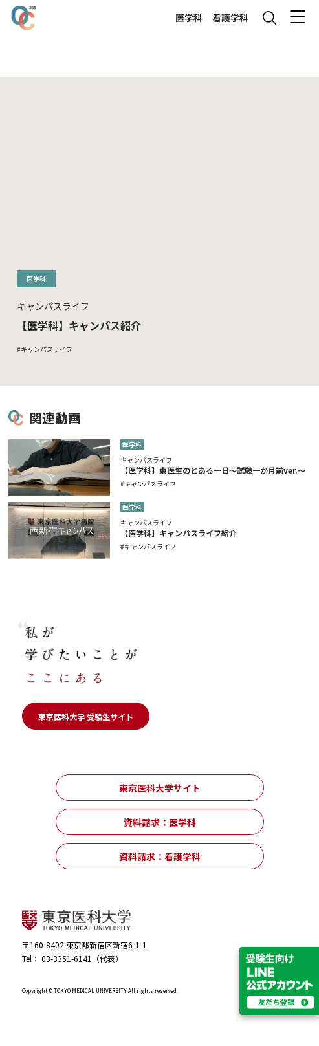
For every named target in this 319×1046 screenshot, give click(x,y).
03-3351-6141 (65, 958)
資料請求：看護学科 (160, 856)
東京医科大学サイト (160, 787)
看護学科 (230, 18)
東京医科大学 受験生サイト (85, 716)
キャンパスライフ (46, 349)
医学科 (189, 18)
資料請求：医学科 (160, 822)
